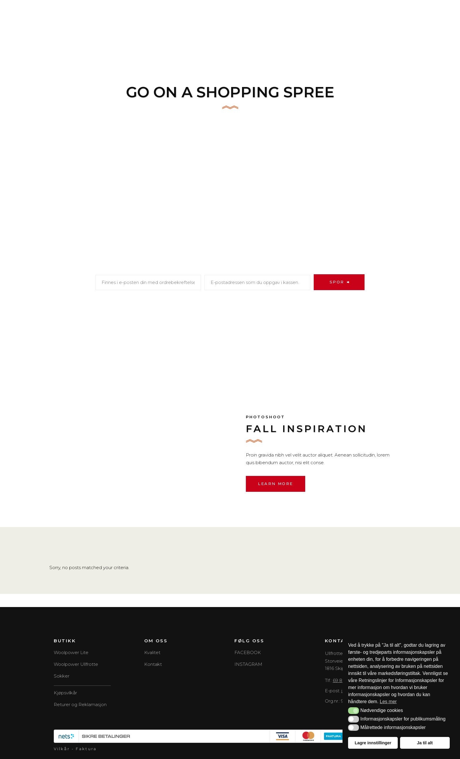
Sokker (61, 676)
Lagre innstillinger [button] (373, 742)
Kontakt (153, 664)
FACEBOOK (247, 652)
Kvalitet (152, 652)
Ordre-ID (109, 268)
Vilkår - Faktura (75, 748)
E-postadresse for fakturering (254, 268)
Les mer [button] (388, 701)
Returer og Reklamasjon (80, 704)
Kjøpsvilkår (65, 693)
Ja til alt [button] (425, 742)
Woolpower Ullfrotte (76, 664)
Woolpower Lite (71, 652)
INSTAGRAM (248, 664)
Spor (337, 282)
